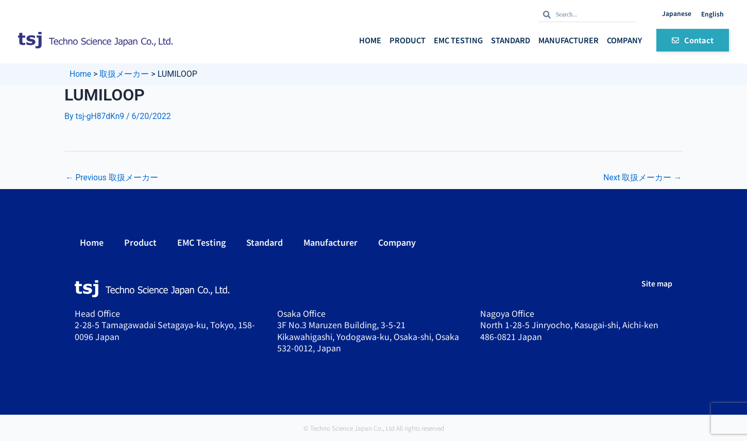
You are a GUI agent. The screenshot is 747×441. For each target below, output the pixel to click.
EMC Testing (458, 40)
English (712, 13)
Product (407, 40)
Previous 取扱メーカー (112, 177)
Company (624, 40)
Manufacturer (568, 40)
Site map (656, 283)
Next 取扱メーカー (642, 177)
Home (370, 40)
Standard (510, 40)
